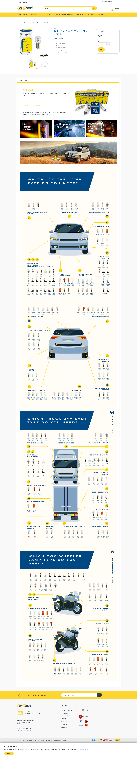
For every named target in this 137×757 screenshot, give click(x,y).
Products (27, 23)
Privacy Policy (65, 721)
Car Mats (34, 14)
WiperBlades (80, 14)
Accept (9, 753)
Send (99, 695)
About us (64, 724)
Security (99, 14)
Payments (64, 719)
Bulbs (56, 14)
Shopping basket (66, 710)
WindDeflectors (23, 14)
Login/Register (106, 1)
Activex (64, 740)
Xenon (48, 14)
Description (23, 80)
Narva (39, 23)
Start (20, 23)
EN (118, 1)
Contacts (64, 727)
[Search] (67, 8)
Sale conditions (66, 716)
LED (41, 14)
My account (64, 713)
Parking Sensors (67, 14)
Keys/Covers (90, 14)
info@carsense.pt (24, 2)
